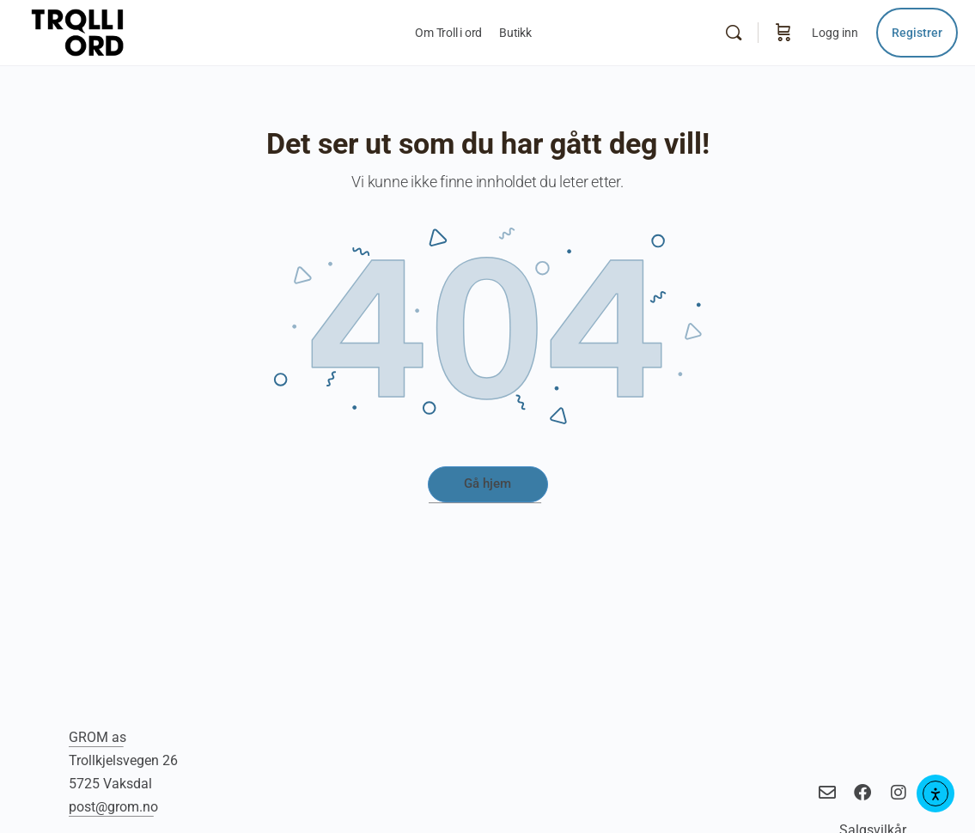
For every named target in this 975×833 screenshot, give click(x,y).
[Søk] (733, 32)
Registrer (917, 33)
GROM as (97, 737)
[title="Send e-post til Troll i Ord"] (825, 792)
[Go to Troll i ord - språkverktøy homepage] (115, 31)
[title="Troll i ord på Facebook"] (860, 792)
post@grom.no (113, 807)
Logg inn (835, 33)
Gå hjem (487, 483)
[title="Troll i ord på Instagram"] (895, 792)
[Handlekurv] (783, 32)
